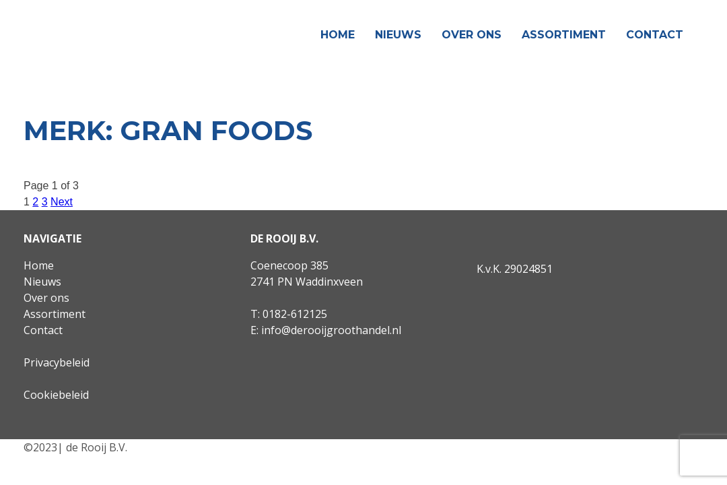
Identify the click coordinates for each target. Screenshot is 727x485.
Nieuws (398, 34)
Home (337, 34)
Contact (654, 34)
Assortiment (564, 34)
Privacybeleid (57, 362)
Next (61, 201)
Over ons (471, 34)
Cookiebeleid (56, 394)
